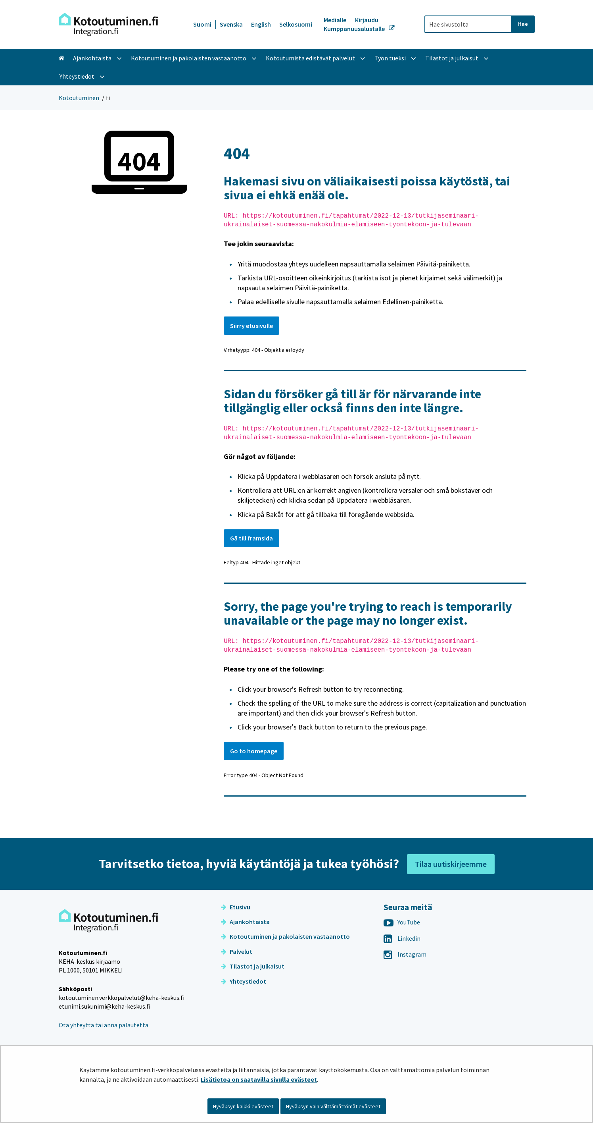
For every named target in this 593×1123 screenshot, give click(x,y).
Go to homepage (253, 751)
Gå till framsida (251, 538)
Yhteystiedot (243, 981)
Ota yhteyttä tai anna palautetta (103, 1025)
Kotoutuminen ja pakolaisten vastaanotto (285, 936)
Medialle (335, 20)
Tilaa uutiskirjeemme (451, 864)
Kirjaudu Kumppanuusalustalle (355, 24)
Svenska (231, 24)
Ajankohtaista (245, 922)
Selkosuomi (295, 24)
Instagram (405, 954)
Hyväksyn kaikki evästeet (243, 1106)
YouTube (402, 922)
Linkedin (402, 938)
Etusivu (235, 907)
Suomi (202, 24)
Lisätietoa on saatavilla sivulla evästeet (259, 1079)
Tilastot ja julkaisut (252, 966)
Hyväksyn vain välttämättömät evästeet (333, 1106)
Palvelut (236, 951)
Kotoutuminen (79, 98)
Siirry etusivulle (251, 326)
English (261, 24)
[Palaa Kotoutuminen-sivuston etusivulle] (108, 24)
